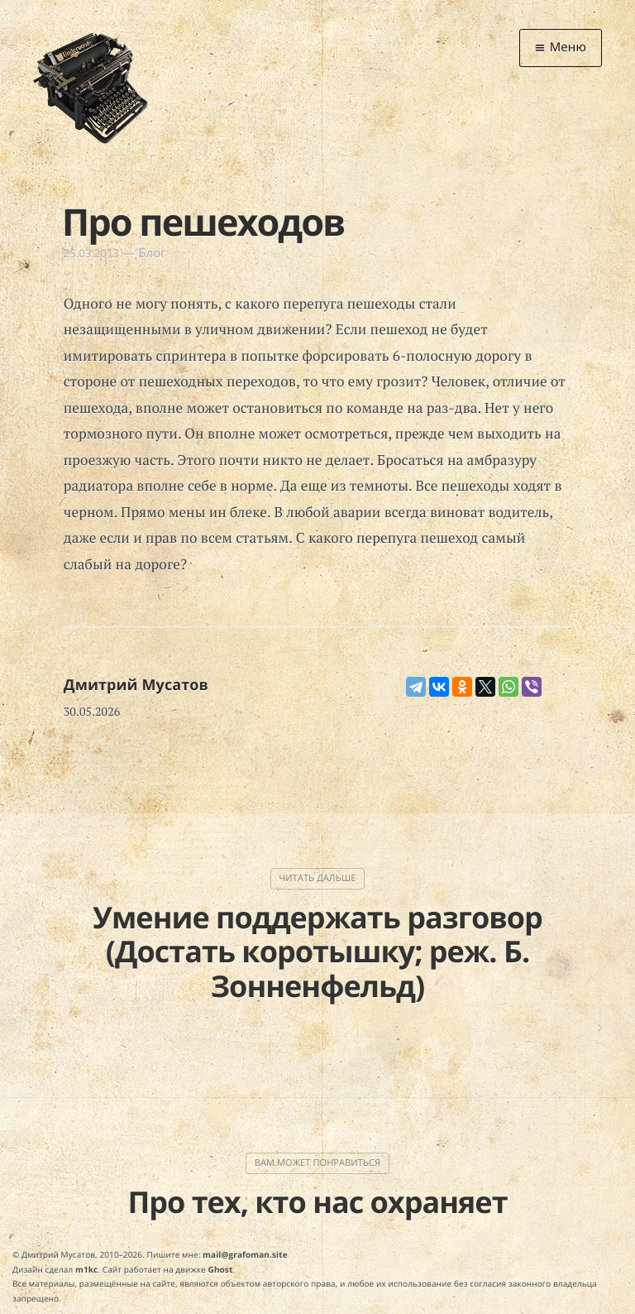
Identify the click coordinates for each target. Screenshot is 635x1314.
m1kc (86, 1269)
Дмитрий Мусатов (136, 685)
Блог (152, 253)
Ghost (220, 1269)
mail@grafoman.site (245, 1254)
